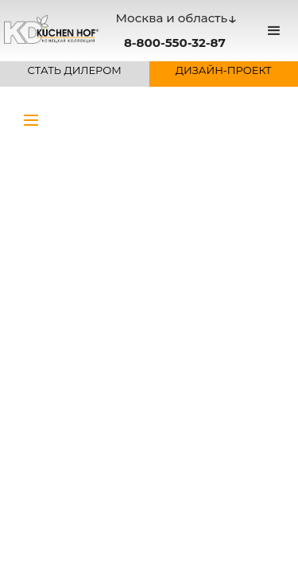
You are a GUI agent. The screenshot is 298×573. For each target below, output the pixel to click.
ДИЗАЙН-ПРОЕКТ (224, 70)
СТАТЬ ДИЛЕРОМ (75, 70)
